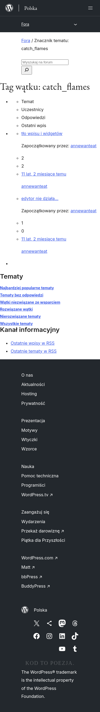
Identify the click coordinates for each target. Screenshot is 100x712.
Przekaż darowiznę (42, 531)
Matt (28, 567)
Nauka (27, 466)
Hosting (29, 393)
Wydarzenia (33, 521)
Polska (40, 610)
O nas (27, 375)
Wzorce (29, 448)
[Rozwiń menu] (91, 8)
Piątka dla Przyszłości (43, 540)
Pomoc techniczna (40, 475)
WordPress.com (39, 557)
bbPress (31, 576)
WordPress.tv (37, 494)
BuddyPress (35, 586)
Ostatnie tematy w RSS (34, 351)
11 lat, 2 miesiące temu (43, 174)
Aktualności (33, 384)
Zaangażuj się (35, 512)
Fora (25, 24)
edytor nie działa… (39, 198)
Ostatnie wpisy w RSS (33, 343)
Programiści (33, 485)
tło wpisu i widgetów (41, 133)
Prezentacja (33, 420)
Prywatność (33, 403)
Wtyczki (29, 439)
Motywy (29, 430)
